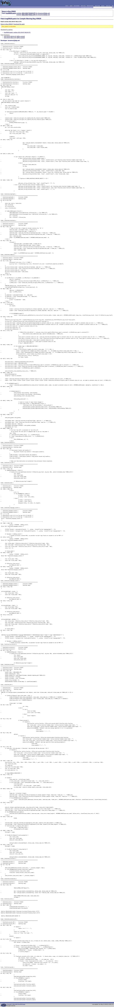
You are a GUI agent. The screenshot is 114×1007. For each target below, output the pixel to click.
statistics (103, 5)
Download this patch (19, 24)
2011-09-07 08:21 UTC (29, 15)
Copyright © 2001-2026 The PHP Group (16, 1004)
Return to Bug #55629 (9, 11)
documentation (77, 5)
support (71, 5)
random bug (108, 5)
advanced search (90, 5)
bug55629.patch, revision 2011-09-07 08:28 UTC (17, 32)
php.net (67, 5)
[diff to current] (21, 36)
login (113, 5)
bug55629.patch (11, 13)
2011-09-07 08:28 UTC (29, 13)
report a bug (83, 5)
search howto (97, 5)
